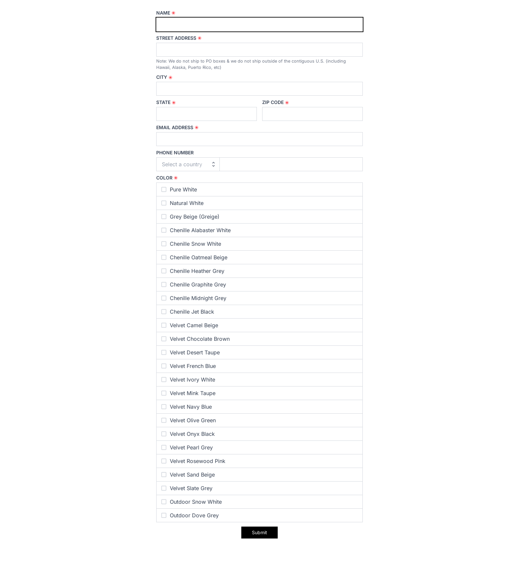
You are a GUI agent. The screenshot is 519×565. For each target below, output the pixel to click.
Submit (259, 532)
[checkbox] (259, 189)
